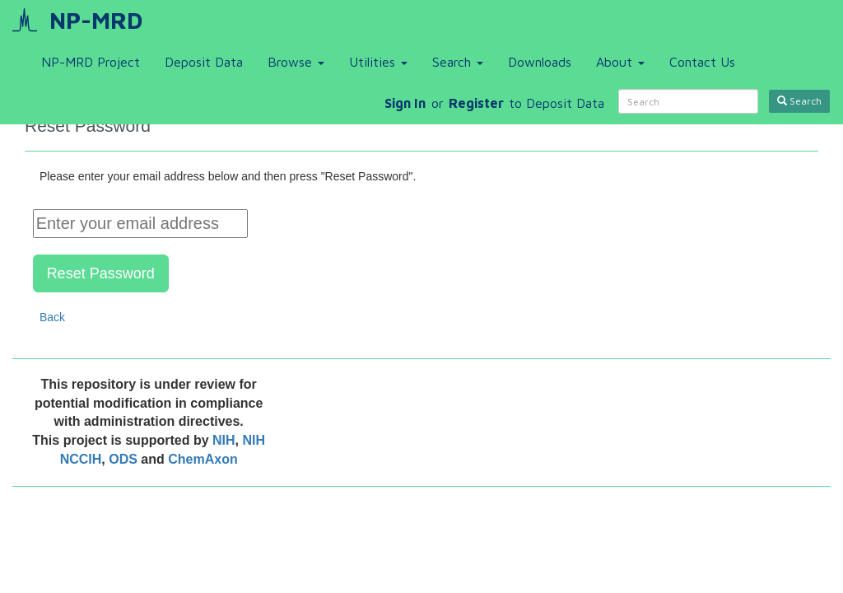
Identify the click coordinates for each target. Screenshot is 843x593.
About (620, 61)
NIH (223, 440)
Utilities (378, 61)
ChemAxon (202, 459)
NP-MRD (95, 20)
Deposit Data (204, 61)
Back (52, 317)
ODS (125, 459)
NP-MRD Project (90, 61)
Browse (296, 61)
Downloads (539, 61)
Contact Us (702, 61)
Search (457, 61)
